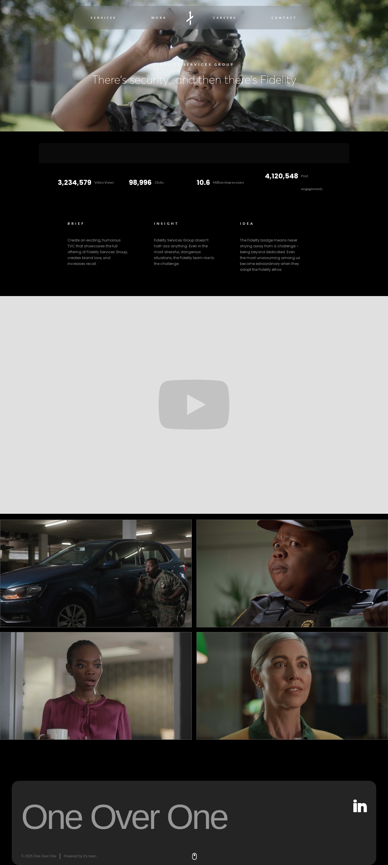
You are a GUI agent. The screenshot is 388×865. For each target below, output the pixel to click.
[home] (190, 18)
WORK (159, 17)
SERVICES (104, 17)
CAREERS (225, 17)
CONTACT (284, 17)
